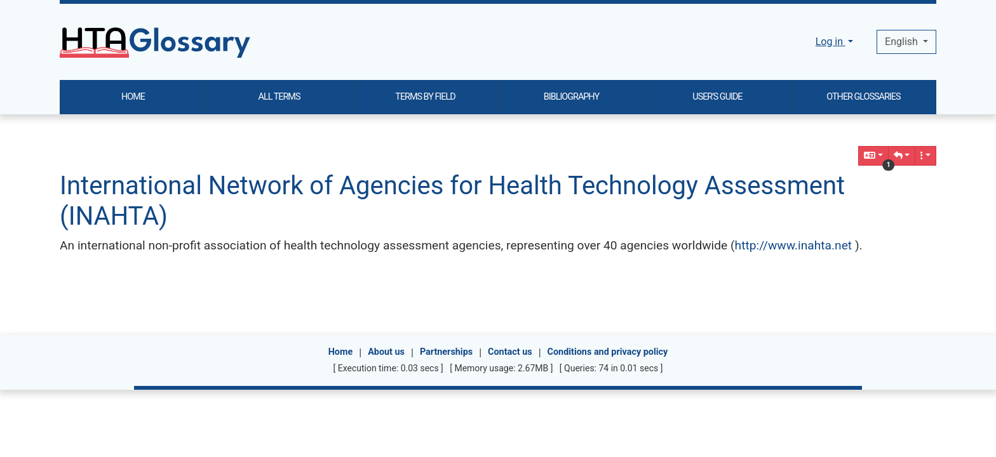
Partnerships (446, 352)
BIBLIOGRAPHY (571, 96)
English (902, 42)
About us (386, 352)
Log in (830, 42)
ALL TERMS (279, 96)
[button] (902, 156)
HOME (133, 96)
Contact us (510, 352)
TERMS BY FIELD (425, 96)
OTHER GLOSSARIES (863, 96)
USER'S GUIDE (717, 96)
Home (340, 352)
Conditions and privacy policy (608, 352)
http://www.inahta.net (793, 245)
